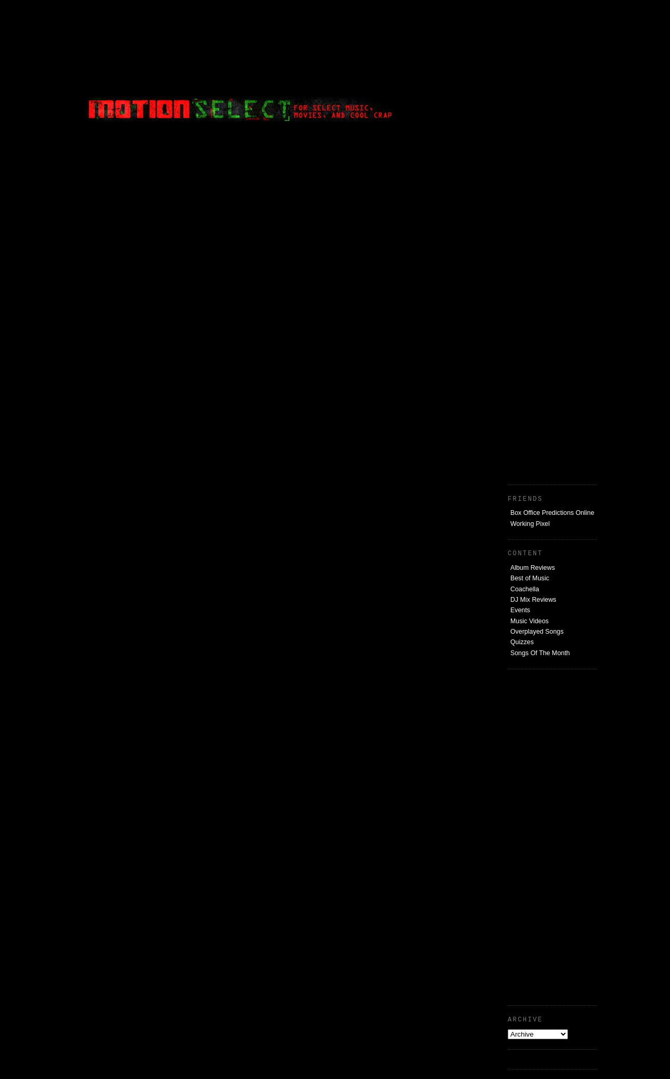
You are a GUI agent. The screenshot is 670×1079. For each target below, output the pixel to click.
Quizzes (522, 642)
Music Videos (529, 621)
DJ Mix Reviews (533, 599)
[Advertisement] (518, 70)
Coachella (524, 589)
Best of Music (529, 578)
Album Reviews (532, 567)
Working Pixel (530, 523)
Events (520, 610)
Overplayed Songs (537, 631)
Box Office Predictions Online (552, 512)
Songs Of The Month (540, 653)
